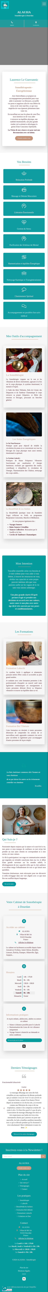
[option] (24, 1108)
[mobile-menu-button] (44, 4)
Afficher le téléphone (25, 942)
